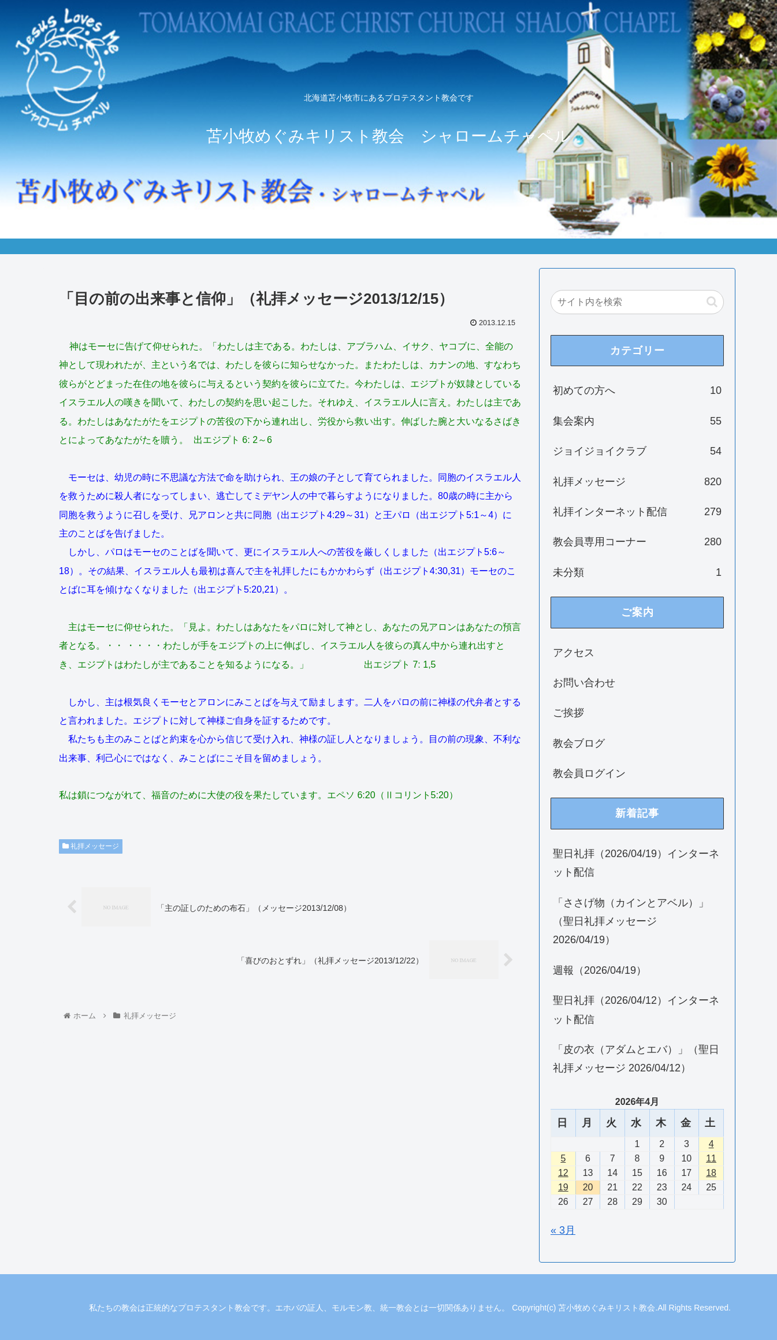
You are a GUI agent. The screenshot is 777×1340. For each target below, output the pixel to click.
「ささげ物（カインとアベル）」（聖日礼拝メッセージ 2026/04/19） (631, 921)
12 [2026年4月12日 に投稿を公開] (563, 1173)
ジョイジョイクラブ (637, 451)
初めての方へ (637, 390)
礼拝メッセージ (90, 846)
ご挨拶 (568, 713)
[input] (637, 302)
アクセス (573, 652)
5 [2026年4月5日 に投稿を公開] (563, 1158)
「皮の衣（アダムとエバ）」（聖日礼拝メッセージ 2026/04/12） (636, 1059)
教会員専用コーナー (637, 542)
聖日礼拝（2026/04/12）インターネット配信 (636, 1010)
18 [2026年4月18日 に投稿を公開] (711, 1173)
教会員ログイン (589, 773)
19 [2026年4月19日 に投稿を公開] (563, 1187)
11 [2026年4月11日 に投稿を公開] (711, 1158)
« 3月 (563, 1230)
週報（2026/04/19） (599, 970)
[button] (712, 301)
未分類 (637, 572)
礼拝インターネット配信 (637, 511)
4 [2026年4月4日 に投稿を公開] (711, 1144)
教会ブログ (579, 743)
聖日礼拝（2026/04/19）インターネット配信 (636, 863)
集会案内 (637, 421)
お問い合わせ (584, 682)
